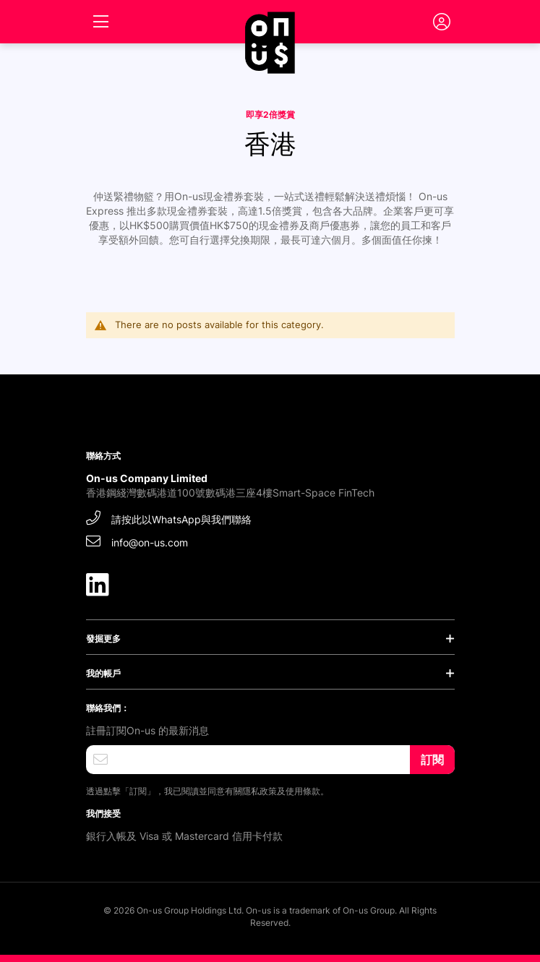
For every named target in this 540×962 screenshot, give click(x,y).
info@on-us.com (137, 541)
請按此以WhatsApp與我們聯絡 (169, 517)
